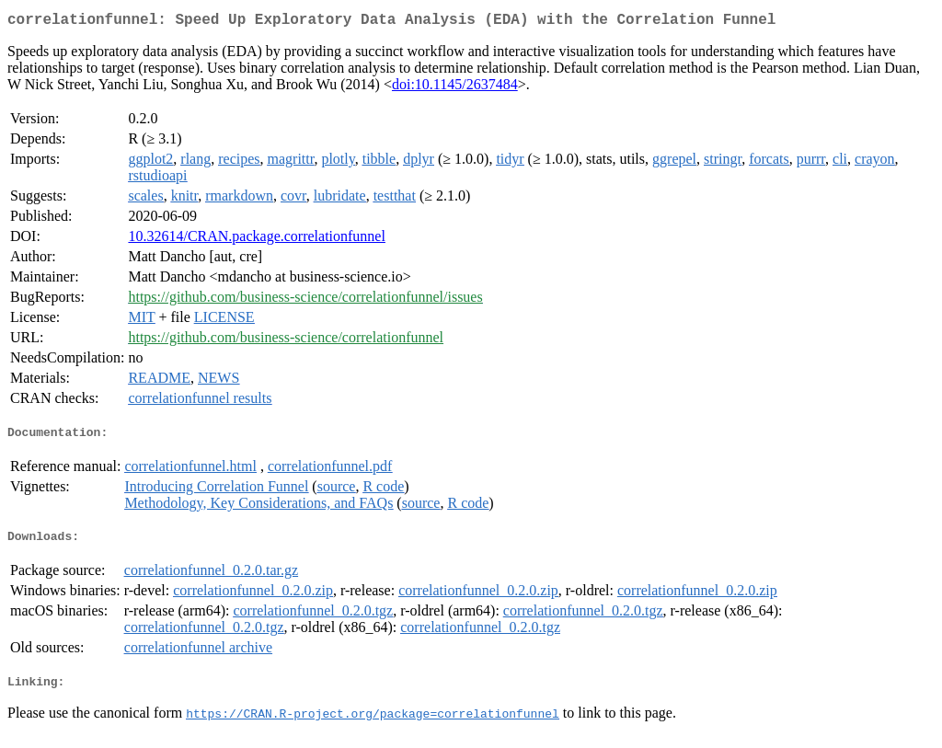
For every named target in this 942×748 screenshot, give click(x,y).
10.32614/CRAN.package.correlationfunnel (256, 239)
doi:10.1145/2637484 (455, 88)
